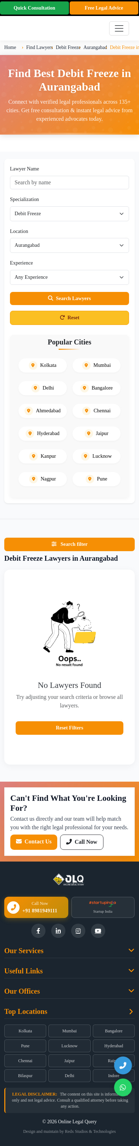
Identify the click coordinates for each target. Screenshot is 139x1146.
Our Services (23, 951)
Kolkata (25, 1030)
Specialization (24, 199)
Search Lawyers (69, 298)
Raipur (113, 1060)
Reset (70, 317)
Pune (25, 1045)
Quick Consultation (34, 8)
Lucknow (69, 1045)
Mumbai (69, 1030)
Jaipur (69, 1060)
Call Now (81, 842)
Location (19, 231)
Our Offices (22, 991)
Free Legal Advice (104, 8)
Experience (21, 263)
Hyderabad (114, 1045)
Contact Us (34, 841)
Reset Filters (69, 727)
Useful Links (23, 971)
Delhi (69, 1075)
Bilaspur (25, 1075)
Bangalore (113, 1030)
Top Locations (25, 1011)
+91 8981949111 (39, 910)
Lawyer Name (24, 169)
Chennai (25, 1060)
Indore (113, 1075)
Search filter (70, 544)
